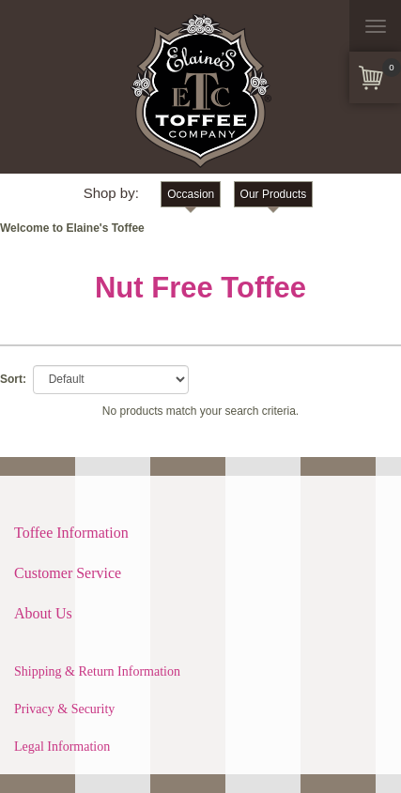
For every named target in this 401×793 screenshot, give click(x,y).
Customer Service (67, 573)
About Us (43, 613)
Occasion (190, 194)
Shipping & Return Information (97, 671)
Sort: (13, 379)
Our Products (273, 194)
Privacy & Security (64, 709)
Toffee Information (71, 533)
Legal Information (62, 747)
